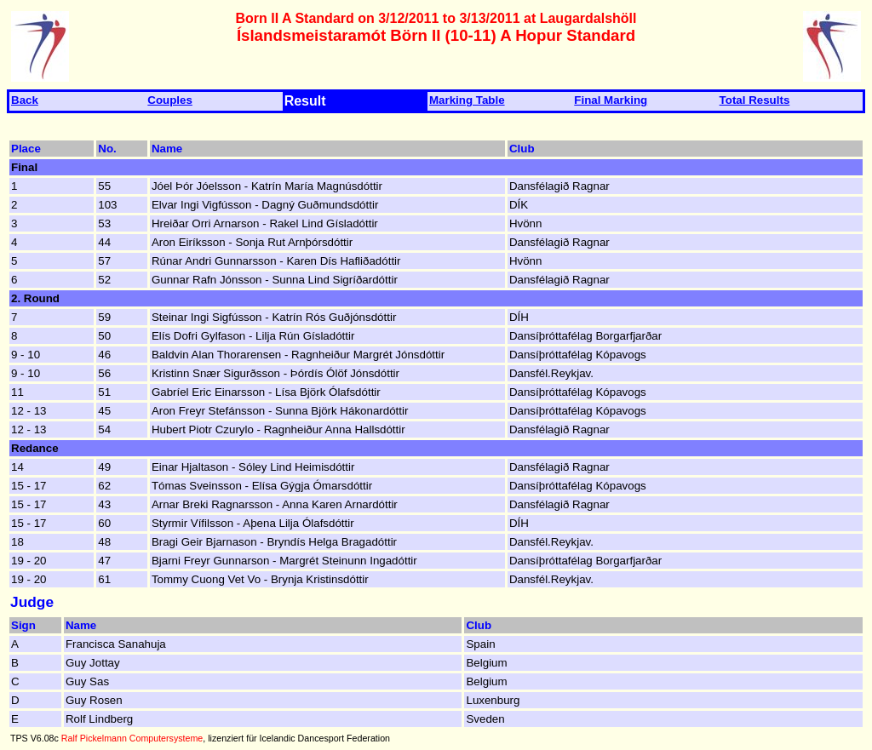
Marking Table (467, 100)
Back (24, 100)
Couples (169, 100)
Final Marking (610, 100)
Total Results (755, 100)
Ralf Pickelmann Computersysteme (132, 738)
